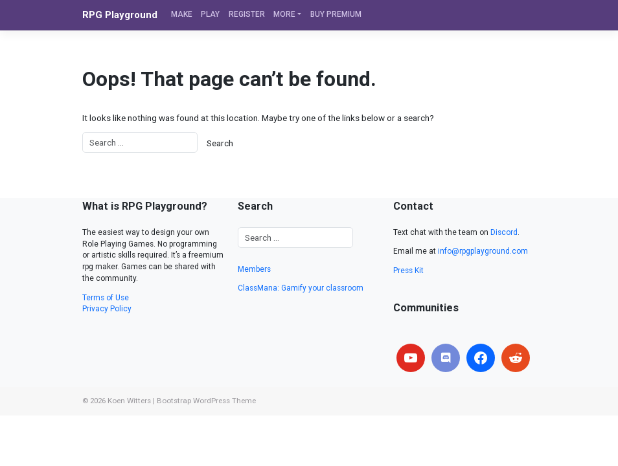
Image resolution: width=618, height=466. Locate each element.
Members (254, 269)
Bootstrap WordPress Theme (206, 400)
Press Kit (408, 270)
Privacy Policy (107, 308)
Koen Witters (129, 400)
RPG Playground (119, 15)
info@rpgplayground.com (483, 251)
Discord (504, 232)
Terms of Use (105, 297)
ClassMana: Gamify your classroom (300, 288)
